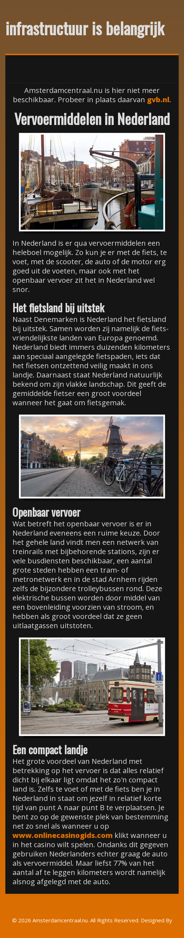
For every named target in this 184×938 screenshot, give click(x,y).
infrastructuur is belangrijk (84, 28)
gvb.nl (158, 99)
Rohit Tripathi (92, 929)
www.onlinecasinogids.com (62, 835)
